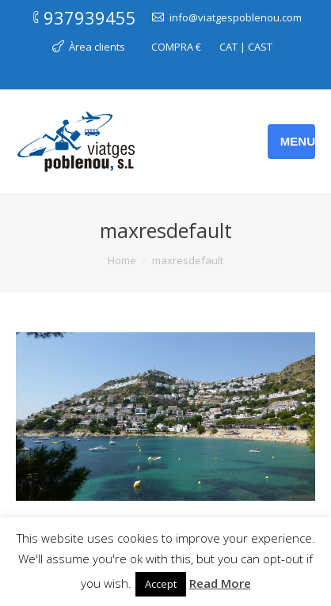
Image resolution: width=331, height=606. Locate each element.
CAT (228, 47)
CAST (260, 47)
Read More (220, 583)
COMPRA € (176, 47)
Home (122, 260)
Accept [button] (161, 584)
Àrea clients (97, 47)
